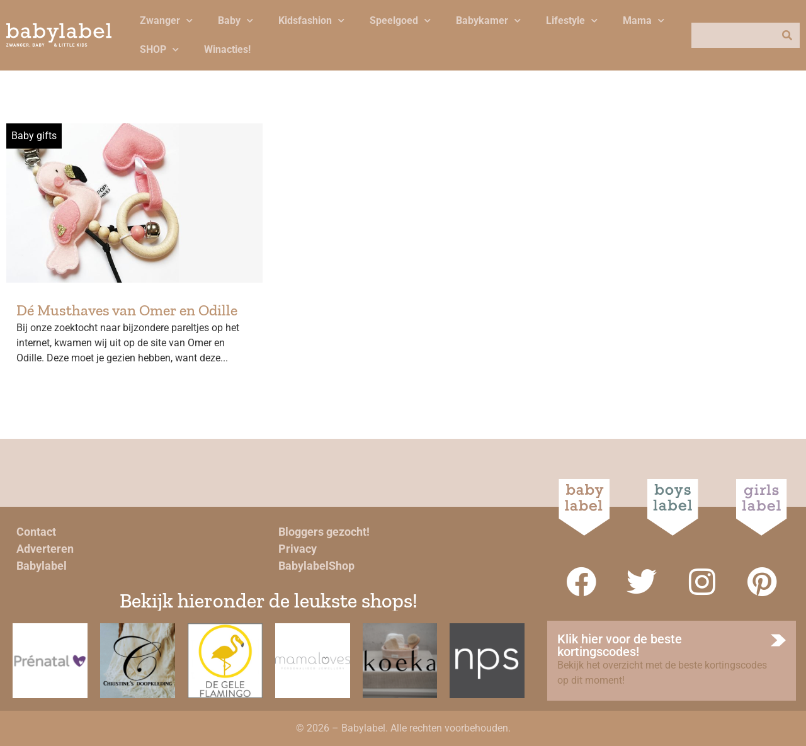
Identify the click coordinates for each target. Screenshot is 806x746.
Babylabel (41, 565)
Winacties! (227, 49)
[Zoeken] (787, 35)
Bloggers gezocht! (324, 531)
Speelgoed (400, 20)
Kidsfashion (311, 20)
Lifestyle (572, 20)
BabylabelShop (316, 565)
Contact (36, 531)
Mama (643, 20)
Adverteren (45, 548)
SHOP (159, 49)
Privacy (297, 548)
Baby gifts (34, 136)
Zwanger (166, 20)
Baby (235, 20)
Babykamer (488, 20)
